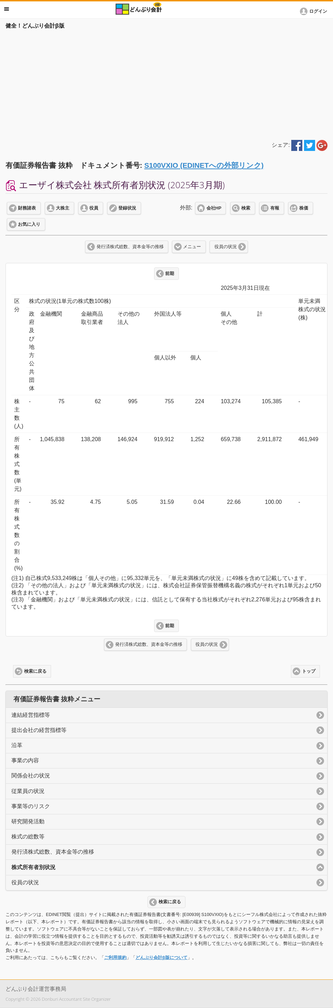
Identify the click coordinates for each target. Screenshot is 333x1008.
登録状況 (127, 208)
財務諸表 (27, 208)
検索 (245, 208)
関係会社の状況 (30, 775)
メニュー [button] (6, 9)
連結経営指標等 (30, 715)
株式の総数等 (27, 836)
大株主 (62, 208)
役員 (93, 208)
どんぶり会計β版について (161, 957)
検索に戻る (35, 671)
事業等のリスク (30, 806)
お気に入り (29, 224)
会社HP (213, 208)
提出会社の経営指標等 (39, 730)
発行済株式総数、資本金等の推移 (130, 246)
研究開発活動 (27, 821)
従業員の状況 (27, 791)
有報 (274, 208)
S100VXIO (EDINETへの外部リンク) (203, 165)
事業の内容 (25, 760)
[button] (314, 11)
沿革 (16, 745)
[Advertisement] (166, 83)
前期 (169, 273)
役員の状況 (225, 246)
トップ (308, 671)
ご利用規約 (115, 957)
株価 (303, 208)
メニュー (192, 246)
